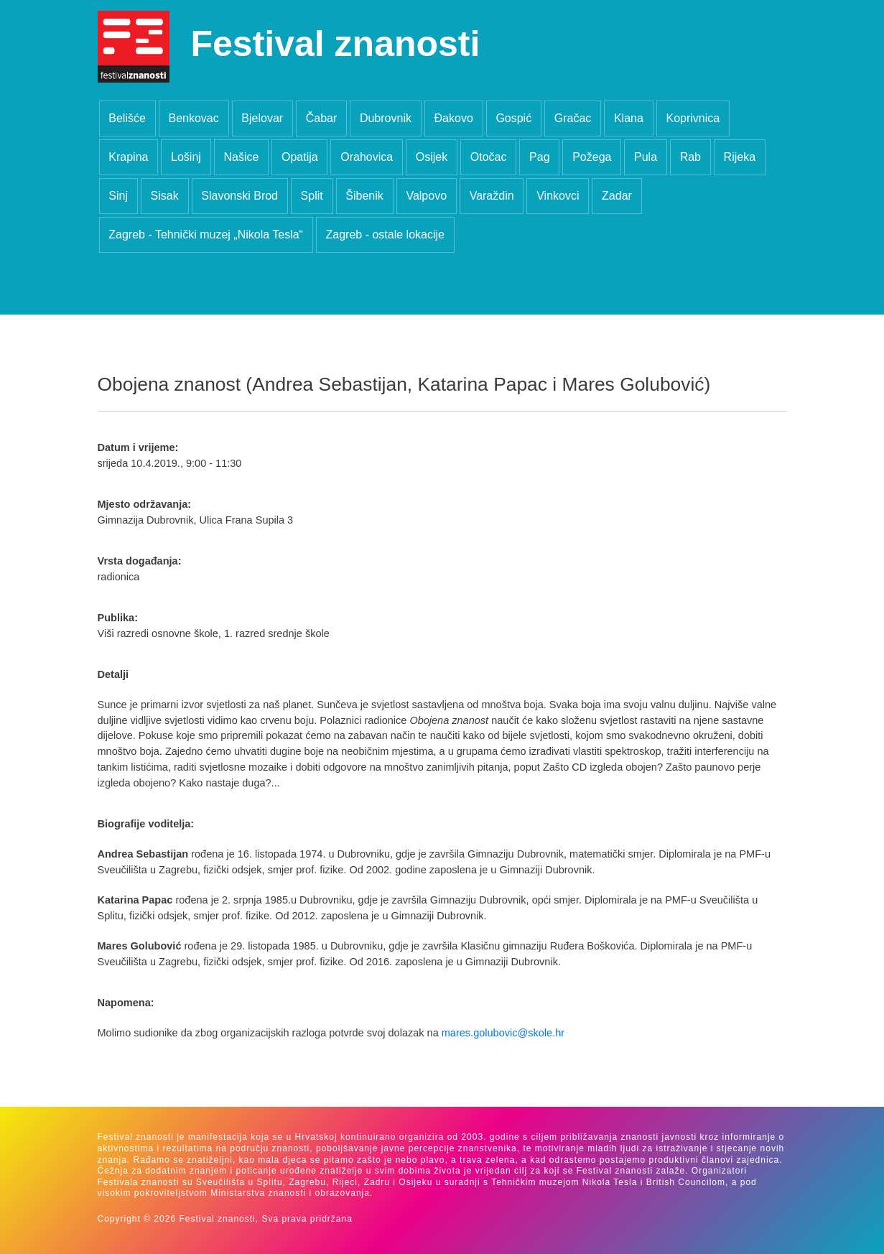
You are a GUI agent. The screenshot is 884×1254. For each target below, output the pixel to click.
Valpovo (426, 196)
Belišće (127, 118)
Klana (628, 118)
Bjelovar (262, 118)
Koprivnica (693, 118)
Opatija (300, 157)
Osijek (431, 157)
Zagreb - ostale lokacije (385, 234)
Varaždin (492, 196)
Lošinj (186, 157)
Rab (690, 157)
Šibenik (364, 196)
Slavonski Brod (239, 196)
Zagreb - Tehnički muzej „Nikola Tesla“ (205, 234)
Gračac (573, 118)
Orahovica (366, 157)
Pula (645, 157)
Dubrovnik (385, 118)
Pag (539, 157)
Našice (241, 157)
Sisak (165, 196)
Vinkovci (557, 196)
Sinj (118, 196)
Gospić (513, 118)
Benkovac (193, 118)
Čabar (322, 118)
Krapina (128, 157)
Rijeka (739, 157)
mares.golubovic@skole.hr (503, 1033)
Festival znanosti (335, 44)
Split (312, 196)
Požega (591, 157)
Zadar (617, 196)
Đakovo (453, 118)
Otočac (488, 157)
